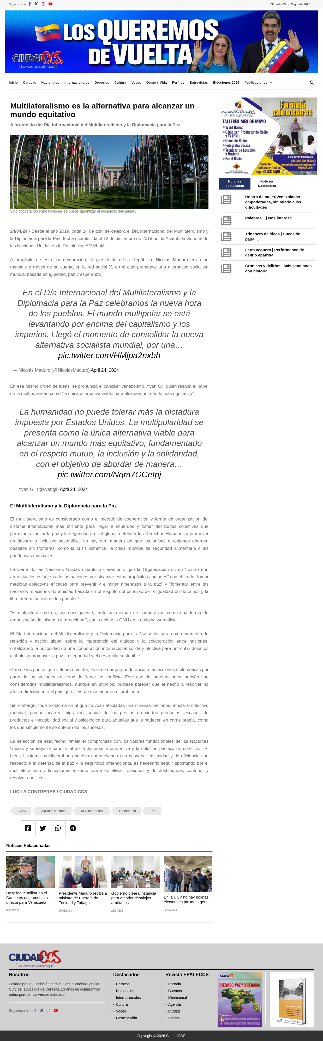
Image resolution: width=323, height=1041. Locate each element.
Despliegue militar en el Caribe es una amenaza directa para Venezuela (27, 898)
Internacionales (76, 82)
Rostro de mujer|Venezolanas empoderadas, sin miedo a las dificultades (273, 202)
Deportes (101, 82)
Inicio (13, 82)
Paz (153, 811)
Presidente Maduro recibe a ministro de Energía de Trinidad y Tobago (83, 898)
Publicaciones (255, 82)
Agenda (174, 1004)
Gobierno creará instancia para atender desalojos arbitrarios (133, 898)
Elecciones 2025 (226, 82)
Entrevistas (199, 82)
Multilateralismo (92, 811)
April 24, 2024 (105, 370)
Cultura (120, 82)
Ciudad (174, 1011)
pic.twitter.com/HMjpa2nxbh (109, 355)
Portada (174, 984)
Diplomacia (127, 811)
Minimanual (177, 998)
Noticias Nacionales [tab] (267, 184)
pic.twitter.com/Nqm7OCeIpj (109, 474)
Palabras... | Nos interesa (268, 218)
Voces (136, 82)
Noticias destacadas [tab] (234, 184)
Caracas (29, 82)
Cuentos (175, 991)
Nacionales (50, 82)
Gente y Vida (156, 82)
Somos (174, 1018)
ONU (22, 811)
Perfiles (178, 82)
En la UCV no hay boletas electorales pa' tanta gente (187, 899)
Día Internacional (53, 811)
